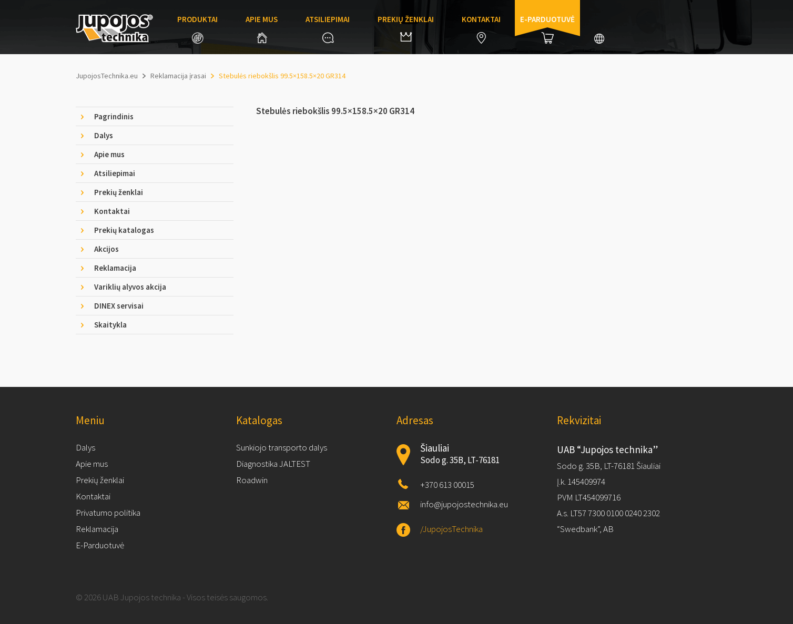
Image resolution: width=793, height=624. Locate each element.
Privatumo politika (108, 512)
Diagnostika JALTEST (273, 463)
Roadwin (252, 480)
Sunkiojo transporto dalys (281, 447)
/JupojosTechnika (451, 529)
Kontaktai (481, 29)
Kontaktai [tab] (112, 211)
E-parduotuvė (547, 29)
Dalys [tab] (103, 135)
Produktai (197, 29)
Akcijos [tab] (106, 249)
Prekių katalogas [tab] (124, 230)
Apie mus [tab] (109, 154)
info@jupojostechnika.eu (464, 504)
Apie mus (262, 28)
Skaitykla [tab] (110, 325)
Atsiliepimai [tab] (114, 173)
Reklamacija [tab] (115, 268)
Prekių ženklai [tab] (118, 192)
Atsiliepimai (328, 28)
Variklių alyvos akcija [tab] (130, 287)
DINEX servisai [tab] (119, 306)
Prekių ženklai (406, 28)
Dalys (85, 447)
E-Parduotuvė (100, 545)
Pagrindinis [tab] (114, 116)
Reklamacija (97, 529)
